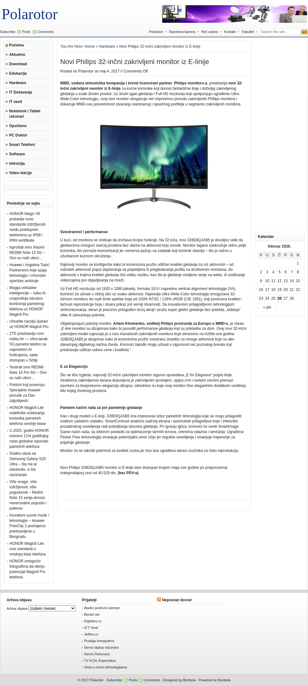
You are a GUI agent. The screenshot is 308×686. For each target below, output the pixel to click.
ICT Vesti (91, 628)
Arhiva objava (17, 608)
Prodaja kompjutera (99, 641)
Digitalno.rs (92, 621)
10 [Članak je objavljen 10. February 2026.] (267, 281)
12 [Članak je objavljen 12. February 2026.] (279, 281)
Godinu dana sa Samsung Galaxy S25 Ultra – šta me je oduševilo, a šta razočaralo (27, 464)
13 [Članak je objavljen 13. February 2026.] (286, 281)
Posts (26, 32)
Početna (16, 45)
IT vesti (15, 101)
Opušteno (18, 126)
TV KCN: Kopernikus (100, 660)
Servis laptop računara (101, 647)
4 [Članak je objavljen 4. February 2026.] (273, 272)
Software (17, 154)
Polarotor (30, 14)
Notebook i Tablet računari (24, 114)
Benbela (189, 680)
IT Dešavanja (20, 92)
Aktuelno (17, 54)
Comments (45, 32)
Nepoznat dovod (176, 600)
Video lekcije (20, 173)
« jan (267, 307)
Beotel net (92, 614)
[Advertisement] (279, 134)
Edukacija (18, 73)
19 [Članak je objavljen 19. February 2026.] (279, 289)
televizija (17, 163)
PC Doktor (18, 135)
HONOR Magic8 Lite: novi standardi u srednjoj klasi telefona (27, 548)
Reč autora (209, 32)
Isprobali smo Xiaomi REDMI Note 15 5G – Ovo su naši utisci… (27, 252)
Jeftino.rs (91, 634)
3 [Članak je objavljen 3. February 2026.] (267, 272)
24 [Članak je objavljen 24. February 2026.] (267, 298)
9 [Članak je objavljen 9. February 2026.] (261, 281)
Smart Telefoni (22, 144)
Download (18, 64)
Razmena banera (182, 32)
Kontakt (230, 32)
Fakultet (248, 32)
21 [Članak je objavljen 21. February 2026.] (291, 289)
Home (90, 46)
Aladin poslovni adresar (102, 608)
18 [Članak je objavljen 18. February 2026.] (273, 289)
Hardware (17, 83)
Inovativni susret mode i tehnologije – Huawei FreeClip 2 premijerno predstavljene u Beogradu (29, 526)
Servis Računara (96, 654)
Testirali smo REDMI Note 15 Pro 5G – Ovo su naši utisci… (28, 372)
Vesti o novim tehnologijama (105, 667)
